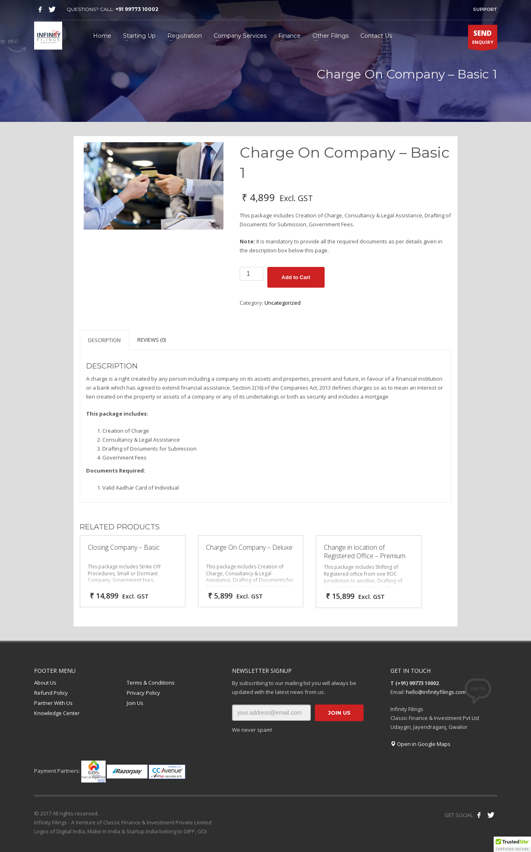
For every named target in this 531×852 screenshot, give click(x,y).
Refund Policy (51, 692)
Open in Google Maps (420, 744)
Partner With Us (53, 703)
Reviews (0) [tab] (151, 339)
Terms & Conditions (151, 682)
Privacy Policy (143, 692)
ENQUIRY (482, 38)
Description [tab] (104, 340)
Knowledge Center (57, 713)
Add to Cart (296, 277)
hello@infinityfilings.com (436, 692)
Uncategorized (282, 302)
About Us (45, 682)
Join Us (135, 703)
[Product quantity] (251, 274)
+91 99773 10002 (136, 9)
